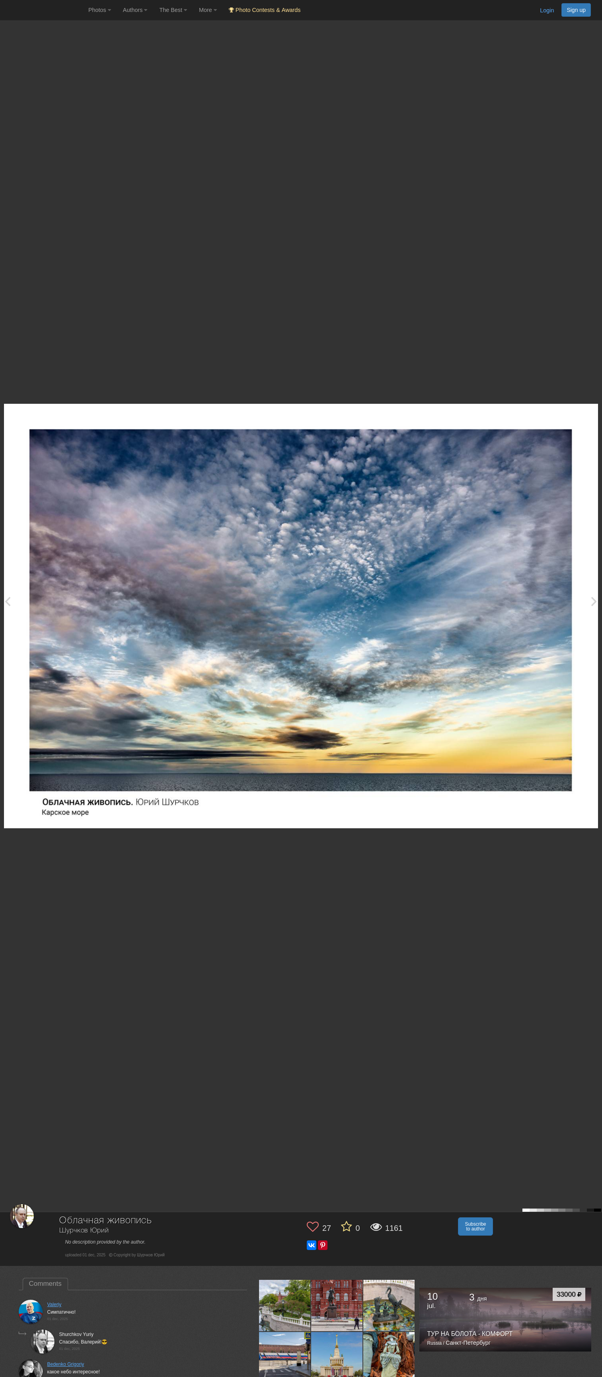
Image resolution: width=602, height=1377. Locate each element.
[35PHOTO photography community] (43, 10)
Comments (45, 1283)
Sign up (576, 10)
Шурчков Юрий (84, 1231)
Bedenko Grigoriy (65, 1364)
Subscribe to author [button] (475, 1226)
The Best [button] (173, 10)
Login (547, 10)
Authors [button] (135, 10)
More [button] (208, 10)
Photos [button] (99, 10)
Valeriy (54, 1304)
